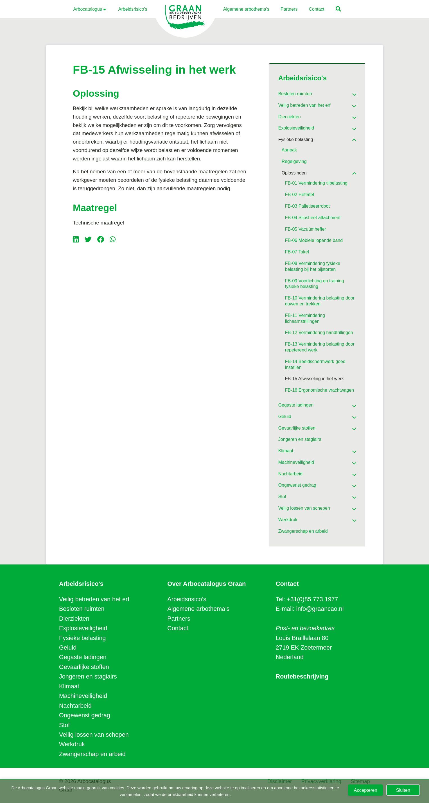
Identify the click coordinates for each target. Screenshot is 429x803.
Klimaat (69, 686)
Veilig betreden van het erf (94, 599)
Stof (64, 725)
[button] (339, 9)
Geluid (67, 647)
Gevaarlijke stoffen (84, 667)
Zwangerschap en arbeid (92, 754)
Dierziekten (74, 618)
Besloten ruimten (81, 608)
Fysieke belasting (82, 638)
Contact (177, 628)
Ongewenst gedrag (84, 715)
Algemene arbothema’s (198, 608)
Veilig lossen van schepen (94, 734)
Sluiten (403, 790)
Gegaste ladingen (83, 657)
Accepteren (365, 790)
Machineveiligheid (83, 696)
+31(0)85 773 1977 (312, 599)
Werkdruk (72, 744)
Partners (178, 618)
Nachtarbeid (75, 705)
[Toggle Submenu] (346, 92)
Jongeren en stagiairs (88, 676)
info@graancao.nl (320, 608)
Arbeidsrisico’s (186, 599)
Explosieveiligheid (83, 628)
